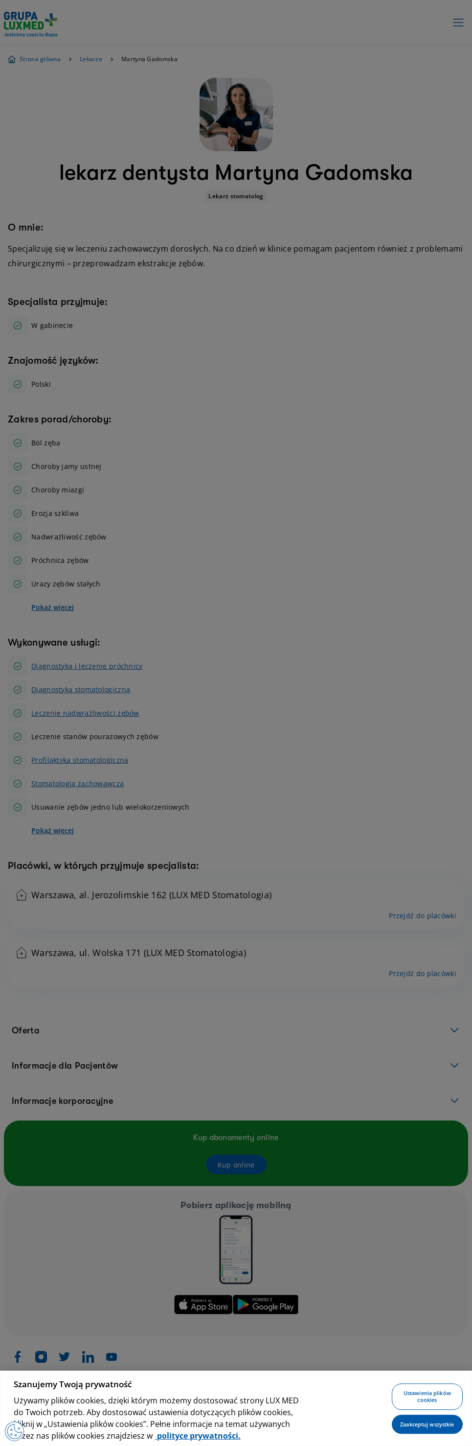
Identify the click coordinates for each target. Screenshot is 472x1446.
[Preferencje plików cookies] (14, 1431)
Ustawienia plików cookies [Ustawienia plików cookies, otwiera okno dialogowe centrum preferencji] (427, 1397)
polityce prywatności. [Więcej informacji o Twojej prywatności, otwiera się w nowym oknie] (198, 1435)
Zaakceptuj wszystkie (427, 1424)
